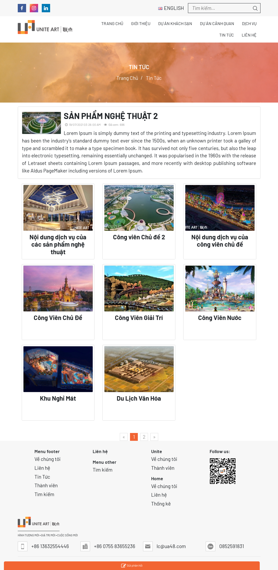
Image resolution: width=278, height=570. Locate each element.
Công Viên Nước (219, 317)
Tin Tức (42, 477)
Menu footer (47, 451)
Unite (156, 451)
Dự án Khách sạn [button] (175, 23)
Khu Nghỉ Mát (58, 398)
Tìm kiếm (44, 494)
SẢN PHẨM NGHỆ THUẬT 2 (111, 116)
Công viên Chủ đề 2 (139, 237)
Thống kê (161, 504)
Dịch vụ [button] (249, 23)
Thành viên (46, 485)
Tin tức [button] (226, 34)
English (171, 8)
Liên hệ (42, 468)
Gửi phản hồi (132, 565)
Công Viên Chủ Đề (58, 317)
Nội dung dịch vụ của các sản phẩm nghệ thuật (57, 244)
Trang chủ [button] (112, 23)
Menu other (104, 462)
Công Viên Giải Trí (139, 317)
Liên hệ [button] (249, 34)
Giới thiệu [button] (140, 23)
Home (157, 478)
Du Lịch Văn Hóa (139, 398)
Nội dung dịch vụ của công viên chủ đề (219, 240)
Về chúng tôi (47, 459)
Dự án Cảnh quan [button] (217, 23)
